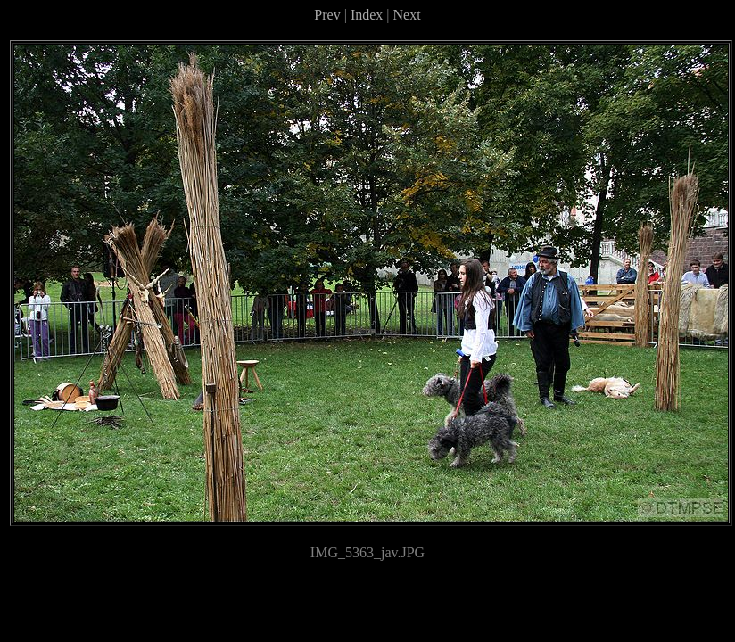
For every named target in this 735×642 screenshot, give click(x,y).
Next (407, 14)
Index (367, 14)
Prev (327, 14)
